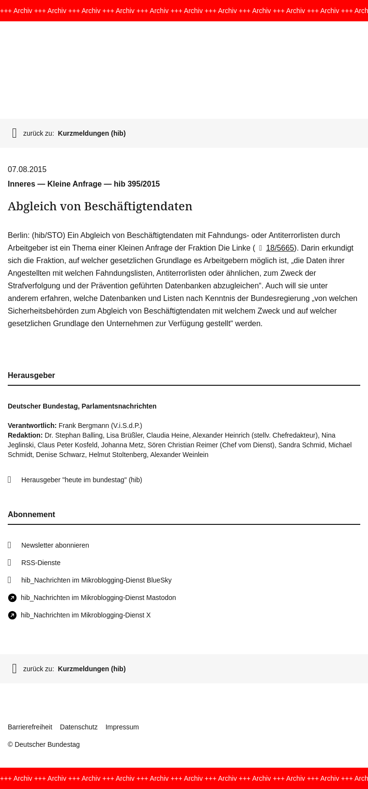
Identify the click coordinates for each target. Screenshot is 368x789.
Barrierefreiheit (30, 727)
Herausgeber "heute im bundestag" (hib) (81, 480)
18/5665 (274, 248)
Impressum (122, 727)
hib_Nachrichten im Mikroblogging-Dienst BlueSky (96, 580)
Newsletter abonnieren (55, 545)
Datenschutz (79, 727)
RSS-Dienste (41, 563)
